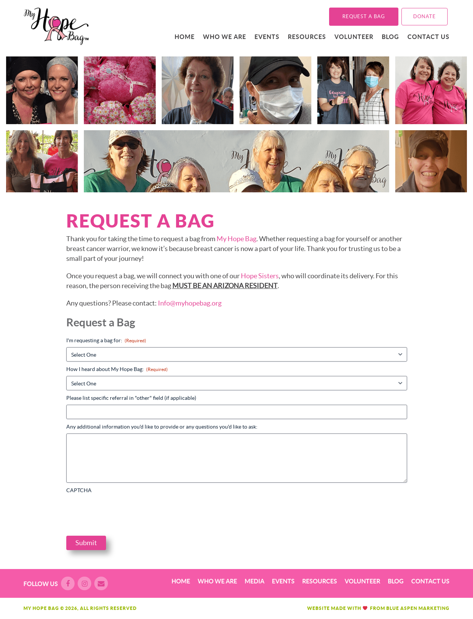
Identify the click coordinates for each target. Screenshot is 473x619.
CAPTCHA (79, 490)
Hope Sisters (260, 276)
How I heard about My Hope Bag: (117, 369)
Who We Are (224, 36)
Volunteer (353, 36)
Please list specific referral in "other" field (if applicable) (131, 398)
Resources (307, 36)
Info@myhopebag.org (190, 303)
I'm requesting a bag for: (106, 340)
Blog (390, 36)
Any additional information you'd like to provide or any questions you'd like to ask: (162, 427)
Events (266, 36)
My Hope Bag (236, 239)
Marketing (434, 608)
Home (185, 36)
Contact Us (428, 36)
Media (254, 581)
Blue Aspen (401, 608)
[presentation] (123, 512)
